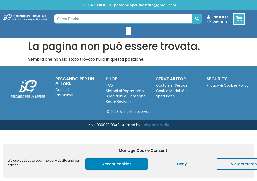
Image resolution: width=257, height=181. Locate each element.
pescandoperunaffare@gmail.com (145, 5)
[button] (128, 31)
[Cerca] (197, 18)
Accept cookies (117, 164)
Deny (182, 164)
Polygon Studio (155, 124)
